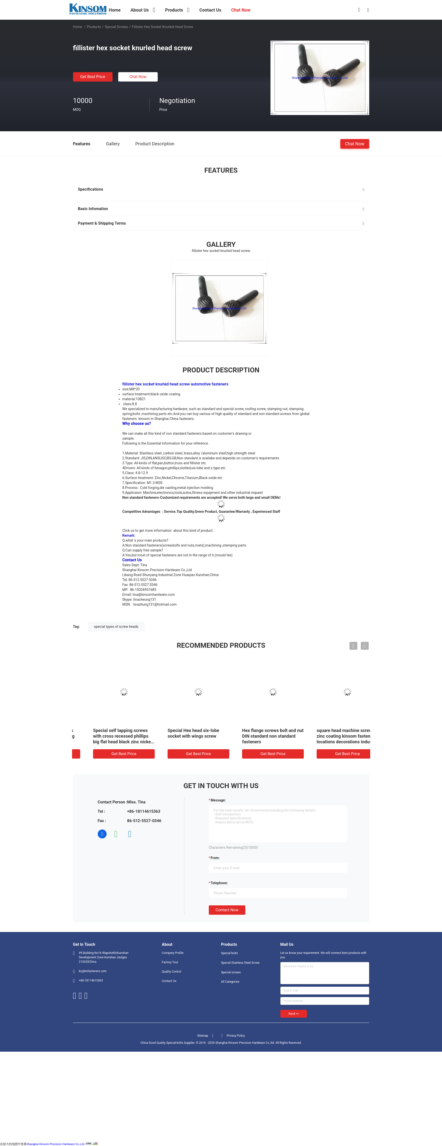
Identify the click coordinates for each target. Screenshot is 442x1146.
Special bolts (229, 953)
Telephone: (219, 883)
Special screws (116, 27)
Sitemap (202, 1035)
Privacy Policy (236, 1035)
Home (77, 27)
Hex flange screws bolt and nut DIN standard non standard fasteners (333, 736)
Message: (218, 800)
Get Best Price (92, 76)
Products (94, 27)
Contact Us (169, 981)
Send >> (293, 1013)
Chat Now (138, 76)
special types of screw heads (116, 627)
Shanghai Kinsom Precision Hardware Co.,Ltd (55, 1144)
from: (215, 858)
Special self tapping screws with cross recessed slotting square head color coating (106, 736)
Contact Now (227, 910)
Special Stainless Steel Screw (240, 962)
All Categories (230, 981)
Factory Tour (170, 962)
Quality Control (171, 971)
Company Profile (173, 953)
